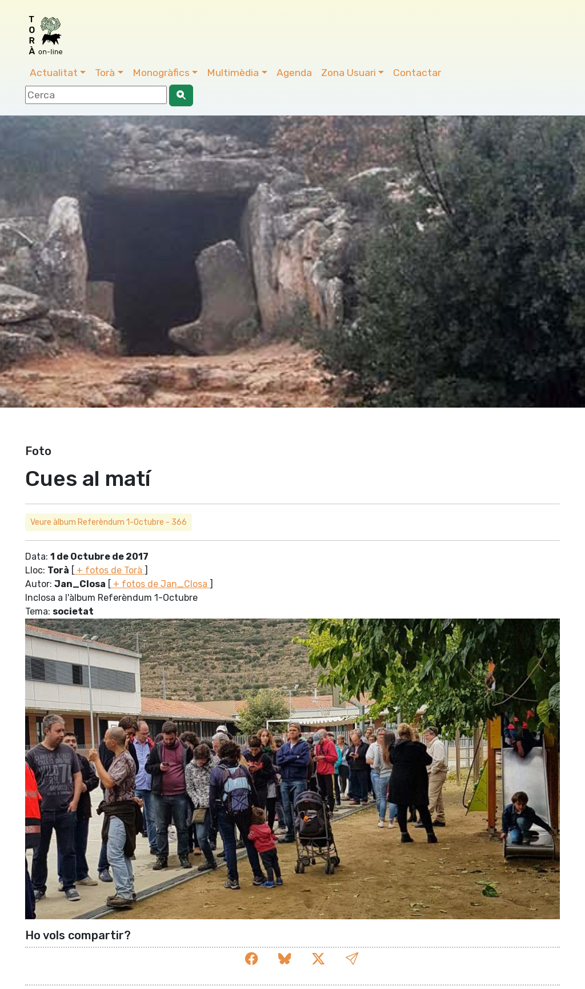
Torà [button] (105, 72)
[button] (352, 959)
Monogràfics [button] (161, 72)
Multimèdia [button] (233, 72)
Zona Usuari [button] (348, 72)
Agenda (294, 72)
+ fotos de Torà (109, 570)
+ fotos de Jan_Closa (160, 584)
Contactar (417, 72)
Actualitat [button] (54, 72)
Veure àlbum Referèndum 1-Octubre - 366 (108, 522)
